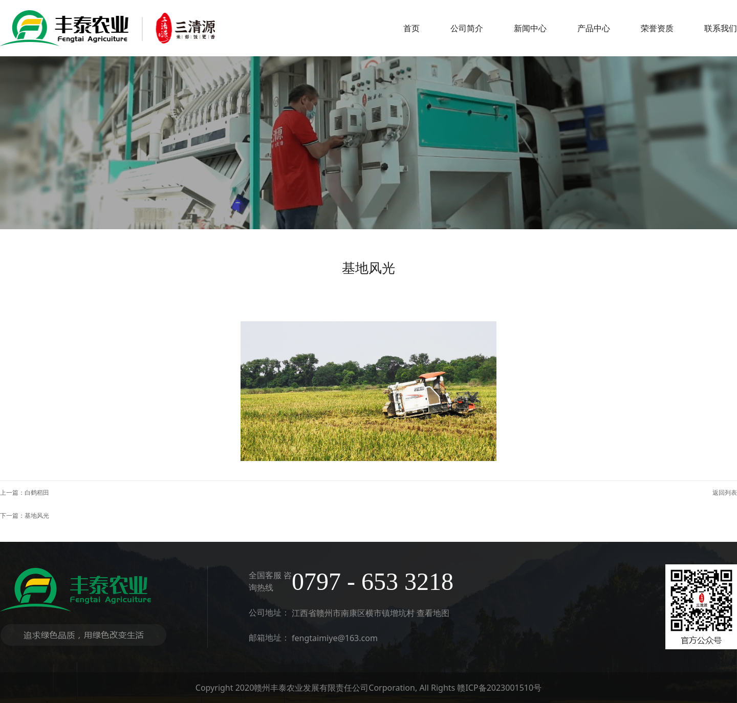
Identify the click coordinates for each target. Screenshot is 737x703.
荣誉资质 (657, 28)
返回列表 (724, 492)
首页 (411, 28)
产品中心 (593, 28)
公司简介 (466, 28)
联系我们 (720, 28)
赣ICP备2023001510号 (499, 687)
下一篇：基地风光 (24, 515)
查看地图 (433, 613)
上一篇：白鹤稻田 (24, 492)
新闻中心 (530, 28)
